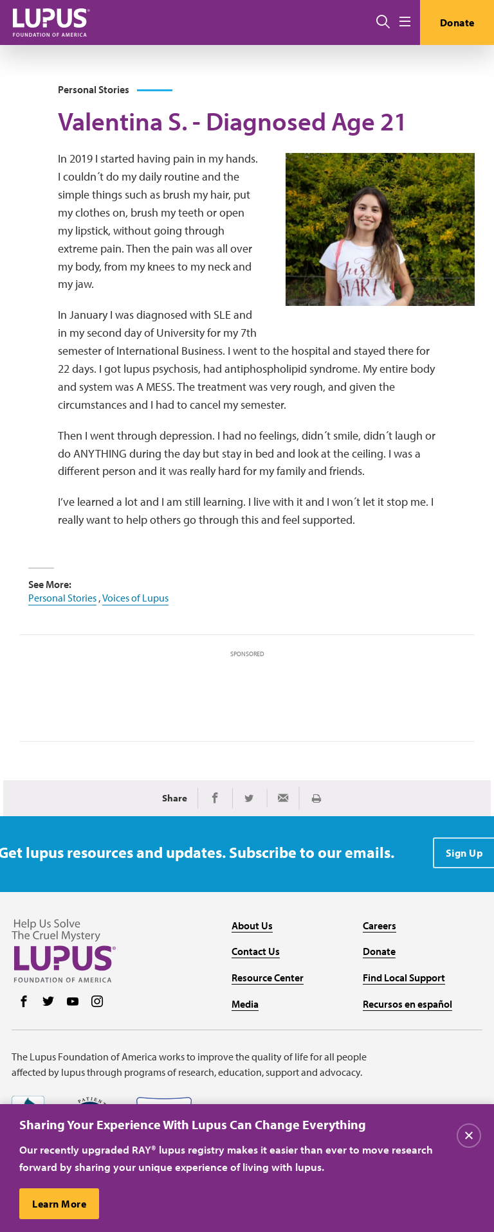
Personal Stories (62, 597)
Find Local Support (404, 977)
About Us (252, 925)
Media (245, 1003)
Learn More (59, 1203)
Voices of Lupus (135, 597)
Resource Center (268, 977)
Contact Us (256, 951)
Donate (457, 22)
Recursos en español (407, 1003)
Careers (379, 925)
